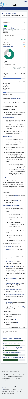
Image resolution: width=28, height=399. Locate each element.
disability (22, 307)
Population (8, 246)
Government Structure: (8, 117)
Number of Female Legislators (14, 283)
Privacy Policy (11, 386)
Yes (16, 319)
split (22, 169)
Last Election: (6, 178)
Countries (8, 13)
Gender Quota (9, 266)
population (13, 307)
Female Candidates (11, 278)
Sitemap (4, 386)
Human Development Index (13, 289)
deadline (16, 195)
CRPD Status (9, 302)
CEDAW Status (9, 261)
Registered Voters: (8, 46)
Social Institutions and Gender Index (15, 294)
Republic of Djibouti (10, 28)
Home (3, 13)
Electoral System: (7, 136)
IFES (3, 389)
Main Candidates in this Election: (11, 205)
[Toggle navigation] (2, 8)
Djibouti (14, 13)
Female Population (10, 257)
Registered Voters (10, 249)
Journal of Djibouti (16, 98)
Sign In (25, 1)
